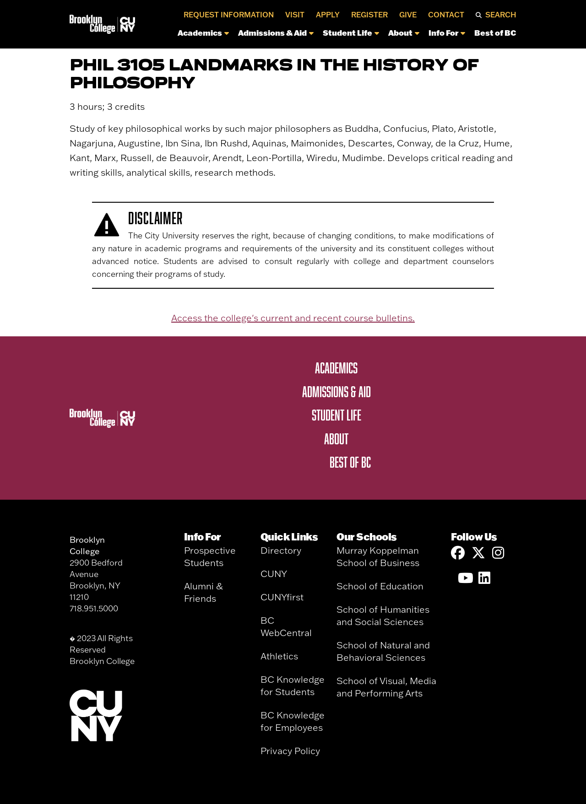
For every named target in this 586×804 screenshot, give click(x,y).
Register (369, 14)
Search (500, 14)
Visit (294, 14)
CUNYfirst (282, 597)
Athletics (279, 656)
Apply (328, 14)
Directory (280, 550)
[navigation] (328, 35)
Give (408, 14)
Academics (203, 32)
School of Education (379, 586)
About (403, 32)
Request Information (229, 14)
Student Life (351, 32)
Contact (446, 14)
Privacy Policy (290, 750)
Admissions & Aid (276, 32)
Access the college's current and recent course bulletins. (293, 318)
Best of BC (495, 32)
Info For (447, 32)
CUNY (273, 573)
